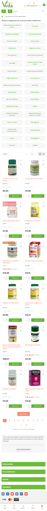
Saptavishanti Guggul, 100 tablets (33, 304)
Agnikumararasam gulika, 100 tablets (34, 390)
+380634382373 (30, 6)
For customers (24, 472)
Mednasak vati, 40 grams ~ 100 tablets (11, 262)
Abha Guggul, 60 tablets (32, 345)
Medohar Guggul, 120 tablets (34, 261)
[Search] (29, 11)
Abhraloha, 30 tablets (9, 389)
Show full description (23, 449)
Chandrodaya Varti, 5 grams (11, 221)
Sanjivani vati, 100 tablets (11, 303)
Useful (24, 479)
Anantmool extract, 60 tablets (10, 179)
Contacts (24, 487)
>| (26, 425)
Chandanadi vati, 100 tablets (34, 178)
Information (24, 464)
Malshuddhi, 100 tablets (32, 221)
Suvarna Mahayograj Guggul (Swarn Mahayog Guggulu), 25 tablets (12, 347)
